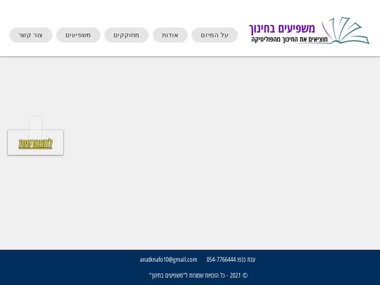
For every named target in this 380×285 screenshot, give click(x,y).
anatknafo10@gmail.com (168, 259)
